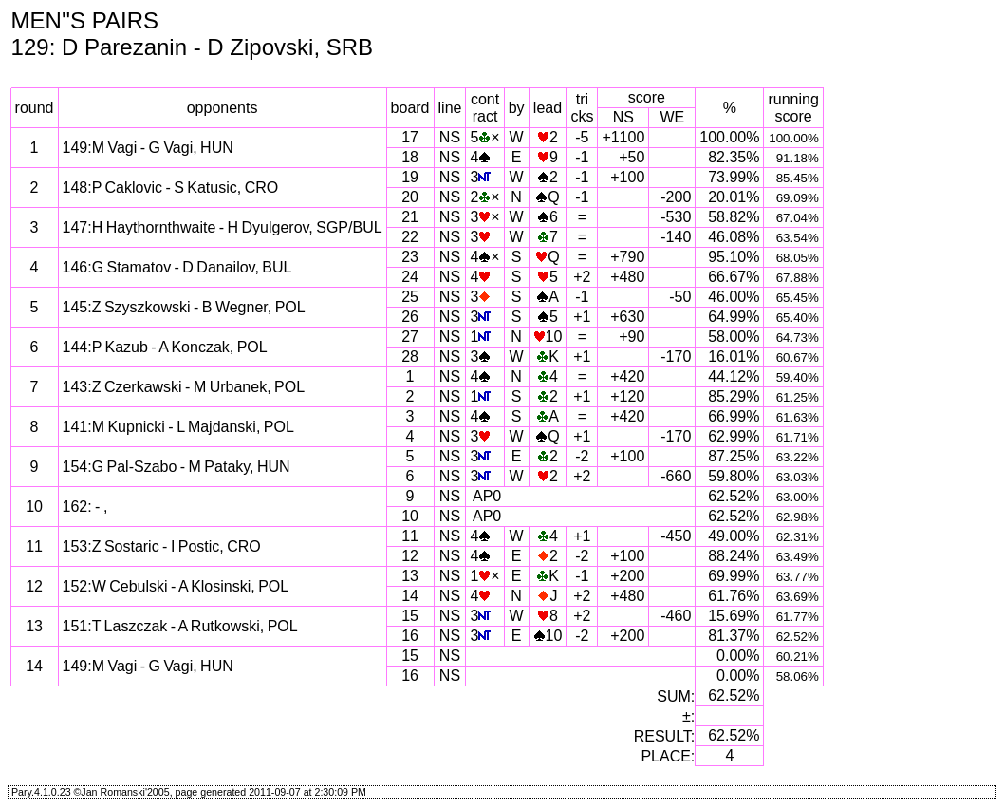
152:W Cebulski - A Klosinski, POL (176, 586)
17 (409, 137)
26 (409, 317)
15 (409, 616)
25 (409, 297)
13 (409, 576)
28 (409, 356)
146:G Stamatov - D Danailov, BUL (177, 267)
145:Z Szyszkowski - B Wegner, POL (184, 307)
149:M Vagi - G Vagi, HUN (148, 148)
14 (409, 596)
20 (409, 197)
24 (409, 277)
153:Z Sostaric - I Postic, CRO (162, 546)
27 (409, 337)
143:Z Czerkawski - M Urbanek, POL (184, 387)
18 (409, 157)
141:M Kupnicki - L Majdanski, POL (178, 427)
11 (409, 536)
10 (409, 516)
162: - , (85, 506)
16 (409, 636)
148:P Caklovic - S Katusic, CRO (171, 187)
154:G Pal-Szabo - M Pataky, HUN (176, 467)
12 (409, 556)
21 (409, 217)
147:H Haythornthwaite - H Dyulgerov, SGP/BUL (222, 227)
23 (409, 257)
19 (409, 177)
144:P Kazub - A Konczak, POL (165, 347)
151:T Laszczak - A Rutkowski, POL (180, 626)
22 (409, 237)
